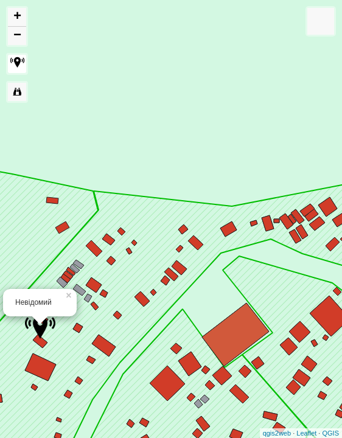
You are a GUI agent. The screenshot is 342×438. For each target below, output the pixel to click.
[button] (17, 64)
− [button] (17, 36)
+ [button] (17, 17)
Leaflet (306, 433)
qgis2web (277, 433)
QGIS (330, 433)
